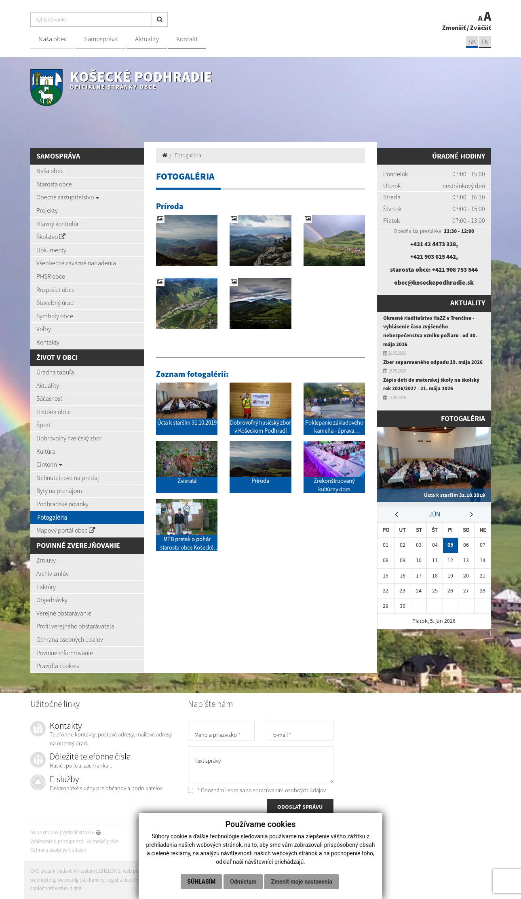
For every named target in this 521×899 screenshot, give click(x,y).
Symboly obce (54, 316)
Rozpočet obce (55, 290)
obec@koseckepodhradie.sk (434, 282)
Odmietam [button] (243, 881)
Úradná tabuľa (55, 372)
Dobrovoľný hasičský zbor (68, 438)
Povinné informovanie (64, 653)
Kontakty (47, 342)
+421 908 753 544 (455, 269)
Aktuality (147, 39)
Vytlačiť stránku (81, 832)
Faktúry (46, 587)
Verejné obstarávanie (63, 613)
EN (485, 42)
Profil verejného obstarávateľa (75, 626)
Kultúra (45, 451)
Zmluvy (46, 560)
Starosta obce (54, 184)
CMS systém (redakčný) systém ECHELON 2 (75, 870)
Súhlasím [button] (201, 881)
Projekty (47, 210)
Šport (43, 425)
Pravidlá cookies (57, 666)
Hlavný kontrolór (57, 224)
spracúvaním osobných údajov (289, 790)
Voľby (43, 329)
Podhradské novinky (62, 504)
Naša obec (52, 39)
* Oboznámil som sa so (257, 790)
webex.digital (71, 879)
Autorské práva (102, 841)
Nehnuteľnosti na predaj (67, 478)
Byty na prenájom (59, 491)
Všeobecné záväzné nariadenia (76, 263)
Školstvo (50, 237)
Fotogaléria (52, 517)
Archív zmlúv (52, 573)
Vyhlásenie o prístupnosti (56, 841)
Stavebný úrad (55, 302)
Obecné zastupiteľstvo (67, 197)
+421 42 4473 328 (432, 244)
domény (96, 879)
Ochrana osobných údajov (69, 639)
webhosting (42, 879)
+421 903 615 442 (432, 256)
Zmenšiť (454, 27)
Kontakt (187, 39)
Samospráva (101, 39)
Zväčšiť (480, 27)
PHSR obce (50, 276)
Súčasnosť (49, 398)
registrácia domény (128, 879)
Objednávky (51, 600)
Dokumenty (51, 250)
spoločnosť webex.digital (56, 888)
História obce (53, 412)
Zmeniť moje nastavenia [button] (301, 881)
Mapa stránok (44, 832)
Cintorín (49, 464)
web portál (135, 870)
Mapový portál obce (65, 530)
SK (471, 42)
